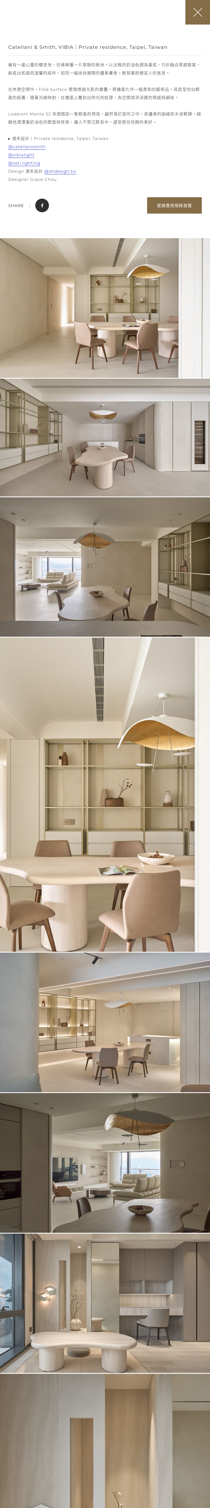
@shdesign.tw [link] (60, 171)
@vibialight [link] (21, 154)
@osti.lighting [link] (24, 163)
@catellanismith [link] (27, 146)
